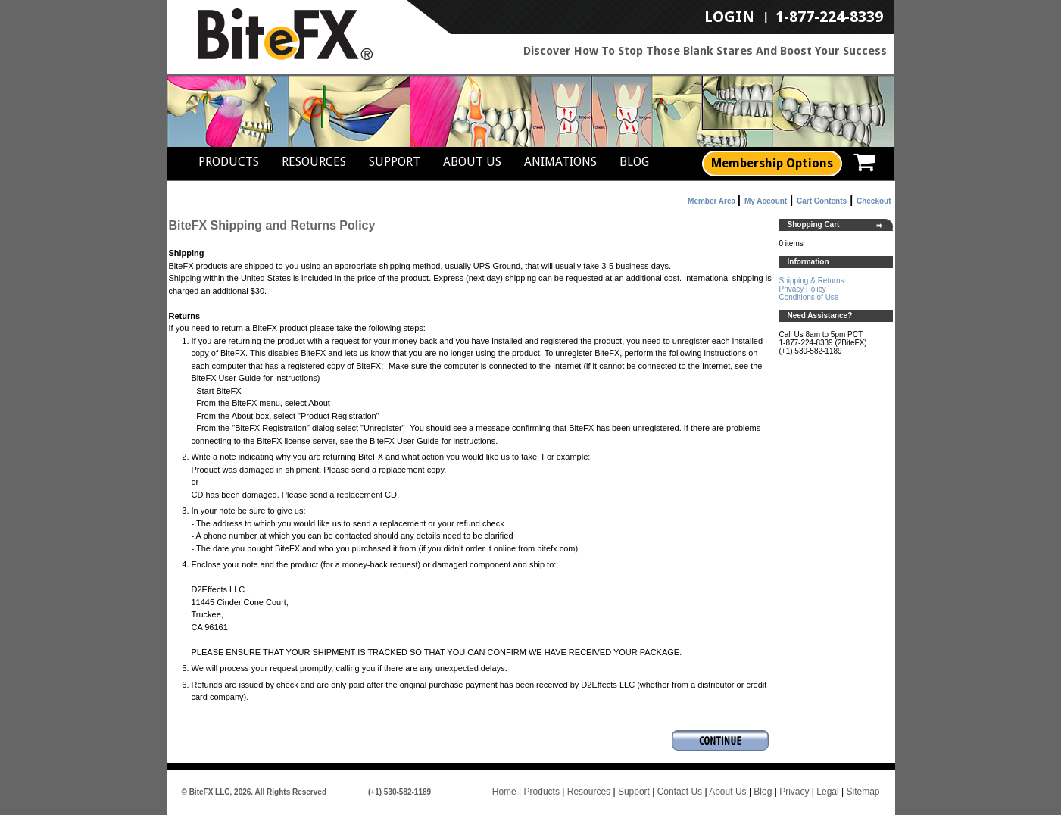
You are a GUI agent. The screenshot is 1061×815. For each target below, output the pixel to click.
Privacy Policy (802, 289)
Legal (827, 791)
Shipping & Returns (811, 280)
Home (504, 791)
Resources (314, 162)
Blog (634, 162)
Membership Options (772, 163)
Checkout (874, 201)
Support (394, 162)
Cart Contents (822, 201)
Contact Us (679, 791)
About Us (472, 162)
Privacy (794, 791)
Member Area (711, 201)
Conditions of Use (809, 297)
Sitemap (862, 791)
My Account (765, 201)
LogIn (729, 17)
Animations (560, 162)
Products (228, 162)
